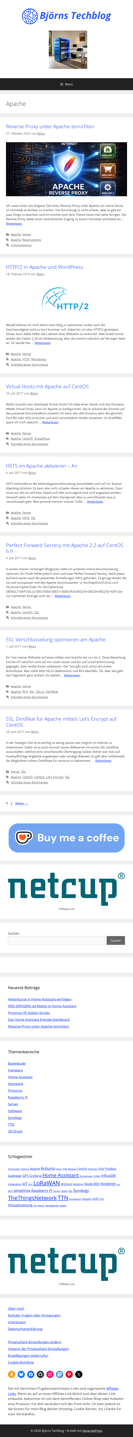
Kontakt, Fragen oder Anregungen (34, 1315)
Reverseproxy (31, 240)
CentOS (27, 439)
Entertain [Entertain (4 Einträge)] (93, 1169)
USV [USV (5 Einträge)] (101, 1199)
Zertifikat (52, 692)
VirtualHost (42, 439)
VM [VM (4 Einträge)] (35, 1205)
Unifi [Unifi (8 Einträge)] (95, 1199)
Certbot (39, 777)
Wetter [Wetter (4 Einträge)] (41, 1205)
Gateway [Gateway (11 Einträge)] (15, 1175)
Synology (15, 1117)
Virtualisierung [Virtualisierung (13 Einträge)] (20, 1204)
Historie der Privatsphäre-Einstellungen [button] (38, 1348)
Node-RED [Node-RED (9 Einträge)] (92, 1184)
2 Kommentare (21, 245)
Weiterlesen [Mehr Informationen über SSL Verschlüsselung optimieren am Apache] (72, 675)
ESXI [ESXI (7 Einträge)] (101, 1169)
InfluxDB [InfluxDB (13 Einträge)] (108, 1175)
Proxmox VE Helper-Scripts (29, 1012)
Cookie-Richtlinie (21, 1362)
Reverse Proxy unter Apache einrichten (50, 126)
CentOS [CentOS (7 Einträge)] (82, 1169)
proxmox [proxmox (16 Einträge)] (22, 1190)
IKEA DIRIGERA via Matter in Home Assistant (42, 1006)
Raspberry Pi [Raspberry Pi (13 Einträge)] (41, 1190)
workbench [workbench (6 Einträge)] (52, 1205)
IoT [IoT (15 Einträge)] (24, 1183)
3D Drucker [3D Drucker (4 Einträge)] (14, 1169)
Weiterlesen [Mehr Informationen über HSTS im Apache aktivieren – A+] (95, 502)
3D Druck (15, 1131)
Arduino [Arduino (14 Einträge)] (48, 1168)
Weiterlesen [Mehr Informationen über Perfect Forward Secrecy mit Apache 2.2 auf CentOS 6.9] (63, 596)
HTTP (26, 359)
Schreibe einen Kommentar (29, 365)
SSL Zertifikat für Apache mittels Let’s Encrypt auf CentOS (61, 721)
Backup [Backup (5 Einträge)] (72, 1169)
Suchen (13, 933)
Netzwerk (15, 1083)
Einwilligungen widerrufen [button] (28, 1355)
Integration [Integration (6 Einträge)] (14, 1184)
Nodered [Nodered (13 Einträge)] (108, 1183)
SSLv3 (40, 692)
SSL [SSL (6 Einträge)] (70, 1191)
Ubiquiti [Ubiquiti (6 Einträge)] (86, 1199)
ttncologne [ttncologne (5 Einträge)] (75, 1199)
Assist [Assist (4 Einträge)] (59, 1169)
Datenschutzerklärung (25, 1329)
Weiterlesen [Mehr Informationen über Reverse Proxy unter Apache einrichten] (14, 224)
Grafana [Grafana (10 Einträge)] (35, 1175)
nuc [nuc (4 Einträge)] (118, 1184)
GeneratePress (92, 1431)
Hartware (15, 1070)
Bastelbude (17, 1063)
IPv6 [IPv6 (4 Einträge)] (30, 1184)
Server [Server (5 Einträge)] (57, 1191)
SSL (33, 518)
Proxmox (15, 1090)
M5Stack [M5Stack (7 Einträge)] (66, 1184)
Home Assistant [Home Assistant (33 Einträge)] (60, 1175)
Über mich (16, 1308)
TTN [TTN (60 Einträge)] (63, 1198)
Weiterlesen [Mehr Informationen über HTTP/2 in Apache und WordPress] (43, 343)
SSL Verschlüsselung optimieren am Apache (56, 639)
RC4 (25, 692)
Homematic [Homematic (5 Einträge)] (86, 1176)
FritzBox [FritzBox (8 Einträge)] (110, 1169)
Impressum (17, 1322)
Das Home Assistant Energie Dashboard (39, 1019)
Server (26, 234)
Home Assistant (20, 1077)
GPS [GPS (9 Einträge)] (25, 1176)
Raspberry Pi (18, 1097)
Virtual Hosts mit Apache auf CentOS (47, 386)
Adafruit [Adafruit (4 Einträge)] (25, 1169)
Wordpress (38, 359)
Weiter (21, 803)
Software (15, 1111)
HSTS (25, 518)
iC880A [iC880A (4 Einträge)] (96, 1176)
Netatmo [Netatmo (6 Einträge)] (78, 1184)
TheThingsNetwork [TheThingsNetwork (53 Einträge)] (32, 1197)
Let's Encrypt (54, 777)
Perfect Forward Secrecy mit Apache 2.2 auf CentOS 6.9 (64, 548)
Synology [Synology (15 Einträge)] (81, 1190)
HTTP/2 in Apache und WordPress (44, 266)
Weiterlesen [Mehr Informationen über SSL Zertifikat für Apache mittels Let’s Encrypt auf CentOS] (103, 761)
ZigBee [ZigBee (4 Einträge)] (63, 1205)
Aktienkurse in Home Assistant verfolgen (39, 999)
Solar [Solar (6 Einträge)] (64, 1191)
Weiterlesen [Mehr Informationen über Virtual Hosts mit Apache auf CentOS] (50, 422)
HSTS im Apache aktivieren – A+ (41, 465)
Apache (16, 234)
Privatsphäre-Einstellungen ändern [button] (34, 1342)
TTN (11, 1124)
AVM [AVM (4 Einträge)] (65, 1169)
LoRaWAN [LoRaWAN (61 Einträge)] (46, 1183)
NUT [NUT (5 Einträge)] (10, 1191)
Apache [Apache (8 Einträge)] (35, 1169)
